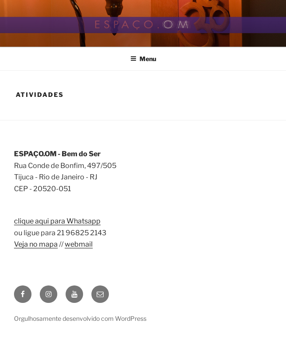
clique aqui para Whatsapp (57, 221)
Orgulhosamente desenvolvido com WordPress (80, 318)
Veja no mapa (36, 244)
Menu (143, 58)
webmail (79, 244)
